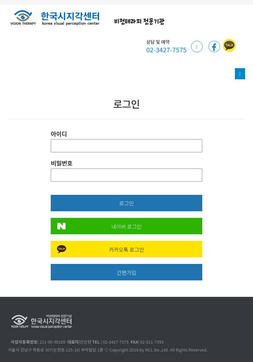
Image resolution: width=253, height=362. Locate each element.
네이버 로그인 (126, 226)
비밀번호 (61, 163)
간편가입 (126, 272)
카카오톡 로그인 (126, 249)
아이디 (59, 134)
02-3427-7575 (166, 49)
